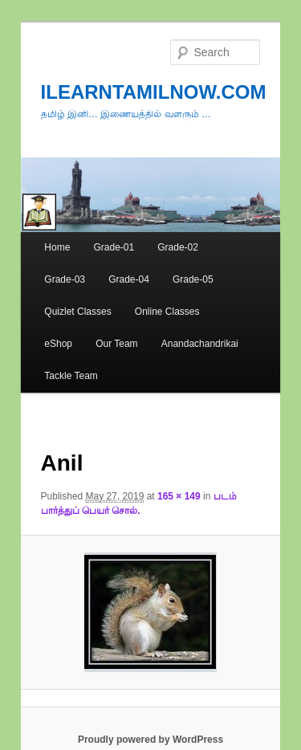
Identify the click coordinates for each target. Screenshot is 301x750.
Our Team (116, 343)
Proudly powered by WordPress (150, 739)
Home (57, 247)
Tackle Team (70, 375)
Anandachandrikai (199, 343)
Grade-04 (128, 279)
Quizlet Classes (77, 311)
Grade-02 (177, 247)
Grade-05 (193, 279)
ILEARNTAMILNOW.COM (153, 92)
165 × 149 (179, 496)
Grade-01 (113, 247)
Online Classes (167, 311)
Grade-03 (64, 279)
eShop (58, 343)
